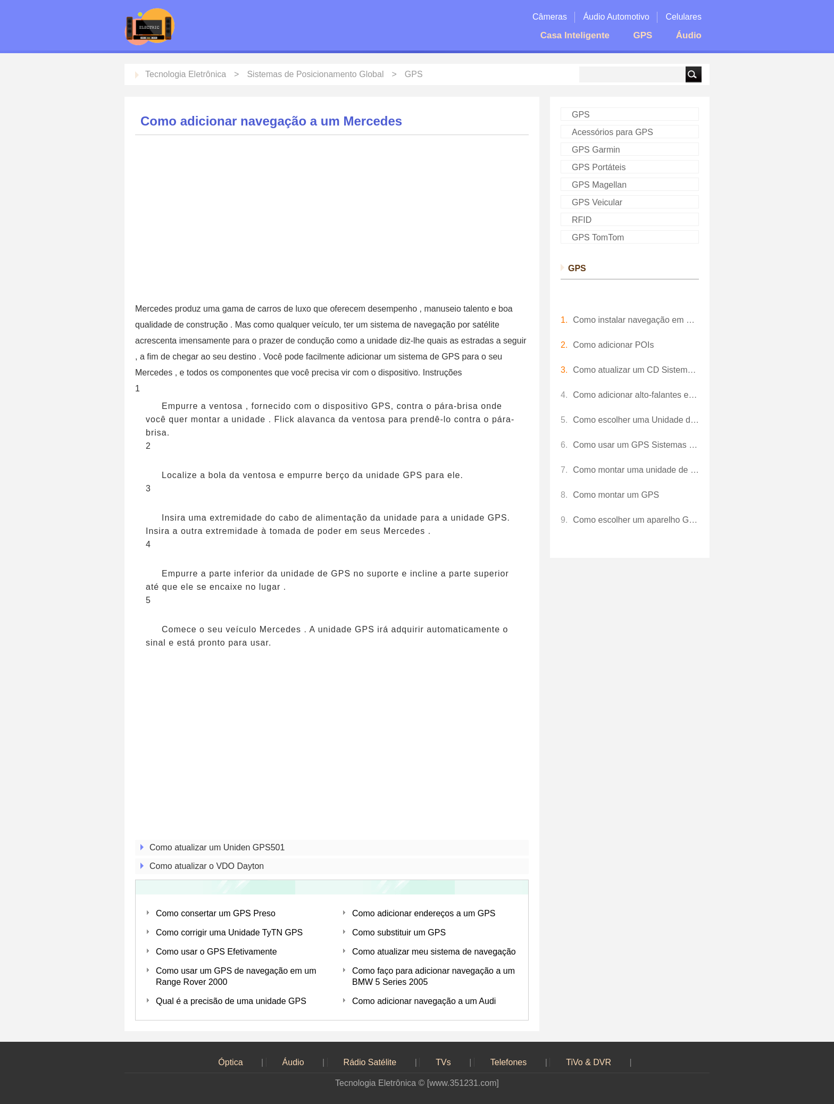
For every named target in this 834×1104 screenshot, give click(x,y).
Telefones (508, 1062)
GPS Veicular (597, 202)
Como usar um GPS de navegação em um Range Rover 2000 (236, 976)
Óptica (230, 1062)
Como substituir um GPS (399, 932)
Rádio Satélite (370, 1062)
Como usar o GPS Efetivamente (216, 951)
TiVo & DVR (588, 1062)
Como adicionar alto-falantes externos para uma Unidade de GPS (636, 394)
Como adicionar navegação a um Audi (424, 1001)
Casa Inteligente (575, 35)
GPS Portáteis (599, 167)
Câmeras (549, 16)
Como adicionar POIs (613, 344)
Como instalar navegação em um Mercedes (636, 319)
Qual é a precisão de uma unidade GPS (231, 1001)
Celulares (683, 16)
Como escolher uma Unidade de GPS (636, 419)
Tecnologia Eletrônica (185, 74)
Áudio (689, 35)
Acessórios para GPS (612, 132)
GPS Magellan (599, 184)
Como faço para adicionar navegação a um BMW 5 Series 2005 (433, 976)
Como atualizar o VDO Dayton (206, 866)
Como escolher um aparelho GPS (636, 519)
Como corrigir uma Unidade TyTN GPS (229, 932)
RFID (581, 219)
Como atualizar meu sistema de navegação (434, 951)
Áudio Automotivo (616, 16)
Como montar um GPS (616, 494)
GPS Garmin (596, 149)
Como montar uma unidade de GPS (636, 469)
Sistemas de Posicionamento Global (315, 74)
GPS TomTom (598, 237)
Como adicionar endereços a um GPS (423, 913)
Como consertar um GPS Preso (216, 913)
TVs (443, 1062)
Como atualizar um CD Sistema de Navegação (636, 369)
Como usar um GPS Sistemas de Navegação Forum (636, 444)
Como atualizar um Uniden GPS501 (217, 847)
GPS (642, 35)
